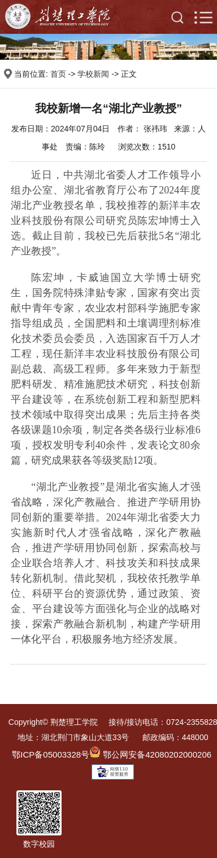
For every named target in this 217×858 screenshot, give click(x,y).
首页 (58, 73)
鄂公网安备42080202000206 (150, 754)
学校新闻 (93, 73)
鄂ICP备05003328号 (50, 754)
